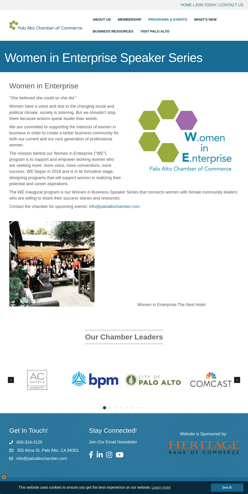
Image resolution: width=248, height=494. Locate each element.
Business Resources (113, 31)
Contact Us (231, 5)
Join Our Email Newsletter (113, 442)
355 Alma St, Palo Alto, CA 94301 (48, 450)
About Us (102, 19)
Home (186, 5)
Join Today (205, 5)
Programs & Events (167, 19)
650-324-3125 (29, 442)
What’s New (205, 19)
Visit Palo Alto (154, 31)
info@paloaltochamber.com (114, 206)
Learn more (161, 487)
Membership (129, 19)
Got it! (227, 487)
